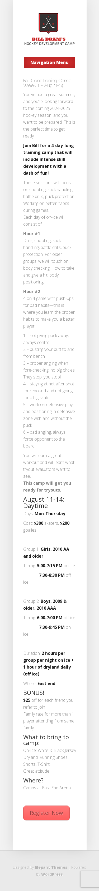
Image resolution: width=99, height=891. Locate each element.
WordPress (52, 874)
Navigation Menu (49, 62)
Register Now (46, 812)
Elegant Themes (51, 867)
